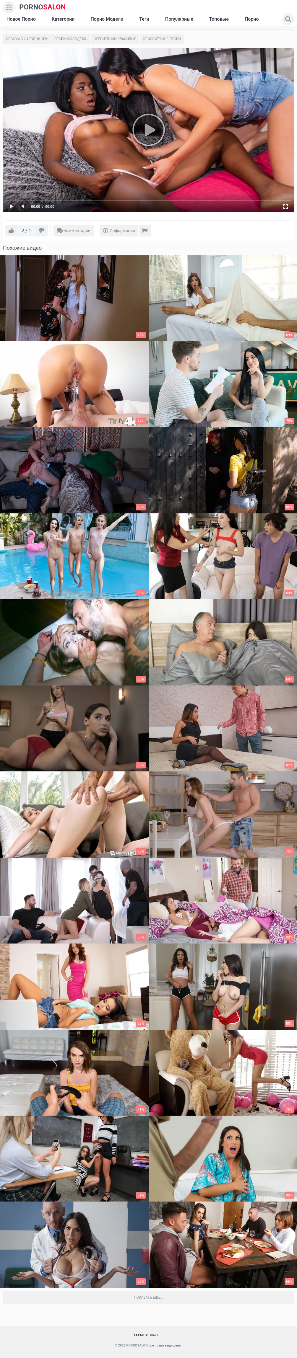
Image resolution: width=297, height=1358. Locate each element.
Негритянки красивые (115, 39)
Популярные (179, 19)
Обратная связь (146, 1335)
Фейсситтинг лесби (162, 39)
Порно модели (106, 19)
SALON (42, 7)
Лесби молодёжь (70, 39)
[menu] (9, 7)
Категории (63, 19)
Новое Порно (21, 19)
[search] (288, 19)
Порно (252, 19)
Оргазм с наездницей (27, 39)
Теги (144, 19)
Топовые (218, 19)
